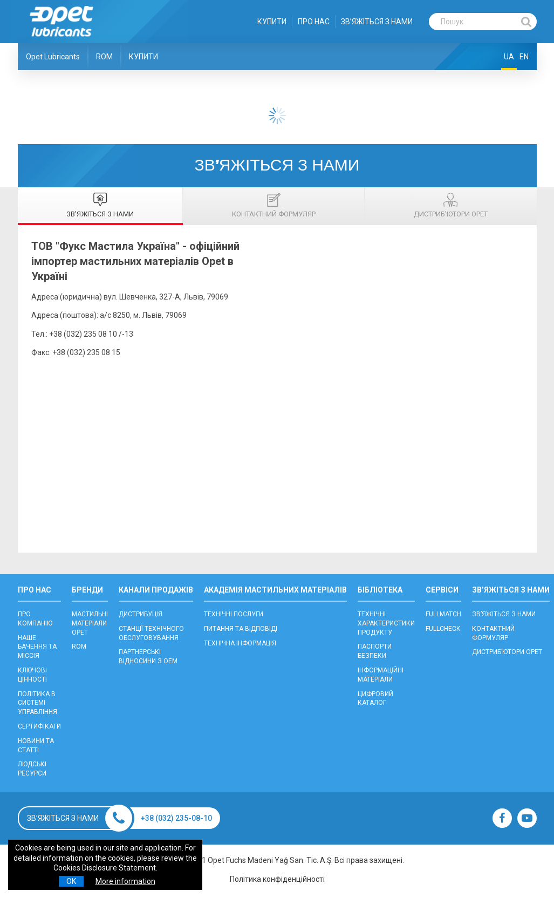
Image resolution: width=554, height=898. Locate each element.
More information (125, 881)
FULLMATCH (443, 614)
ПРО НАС (314, 21)
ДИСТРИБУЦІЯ (140, 614)
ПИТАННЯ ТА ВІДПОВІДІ (240, 628)
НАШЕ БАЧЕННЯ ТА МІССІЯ (37, 647)
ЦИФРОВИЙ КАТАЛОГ (375, 698)
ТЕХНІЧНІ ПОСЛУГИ (233, 614)
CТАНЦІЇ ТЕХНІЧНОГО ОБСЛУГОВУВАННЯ (151, 633)
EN (524, 56)
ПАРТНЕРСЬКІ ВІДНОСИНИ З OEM (148, 656)
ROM (104, 56)
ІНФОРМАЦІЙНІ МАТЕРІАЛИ (380, 674)
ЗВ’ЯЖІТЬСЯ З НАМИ (377, 21)
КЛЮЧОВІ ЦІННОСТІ (32, 674)
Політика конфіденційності (277, 879)
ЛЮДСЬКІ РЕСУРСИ (32, 768)
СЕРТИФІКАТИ (39, 726)
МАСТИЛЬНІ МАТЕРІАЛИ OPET (90, 623)
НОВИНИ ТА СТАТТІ (36, 745)
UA (509, 56)
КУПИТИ (271, 21)
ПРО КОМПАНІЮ (35, 618)
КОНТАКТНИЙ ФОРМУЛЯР (493, 633)
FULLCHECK (443, 628)
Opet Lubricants (53, 56)
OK (71, 881)
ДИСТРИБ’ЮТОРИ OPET (507, 652)
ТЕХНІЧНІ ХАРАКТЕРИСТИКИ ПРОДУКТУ (386, 623)
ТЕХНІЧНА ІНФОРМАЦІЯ (240, 643)
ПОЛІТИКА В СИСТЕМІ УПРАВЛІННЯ (37, 703)
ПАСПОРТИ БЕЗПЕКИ (375, 651)
